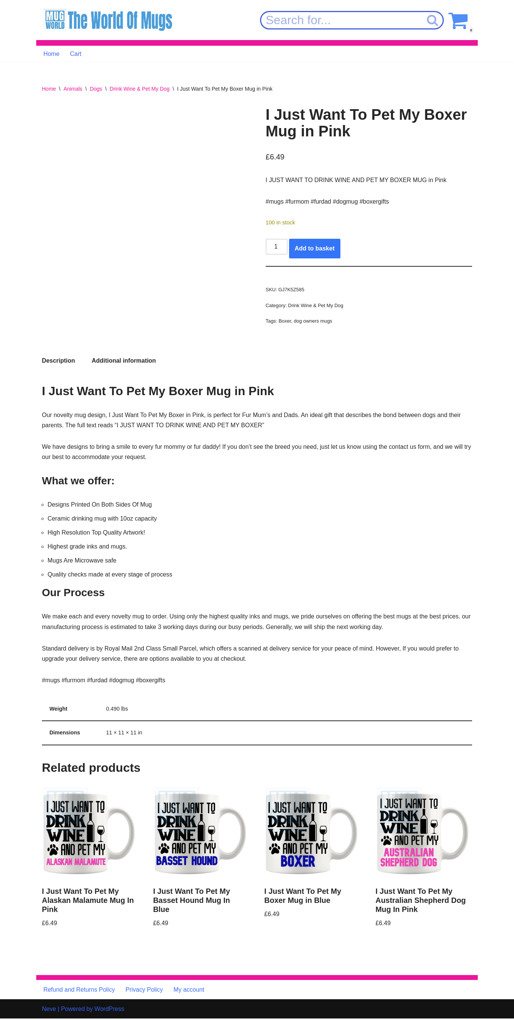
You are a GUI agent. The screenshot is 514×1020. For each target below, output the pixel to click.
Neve (49, 1010)
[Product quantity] (277, 247)
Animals (72, 89)
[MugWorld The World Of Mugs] (108, 20)
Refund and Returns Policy (79, 991)
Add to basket (315, 249)
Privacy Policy (144, 991)
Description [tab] (58, 361)
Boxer (285, 321)
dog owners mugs (313, 321)
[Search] (341, 20)
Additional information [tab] (124, 361)
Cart (76, 54)
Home (51, 54)
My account (189, 991)
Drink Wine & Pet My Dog (140, 89)
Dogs (96, 89)
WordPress (109, 1010)
